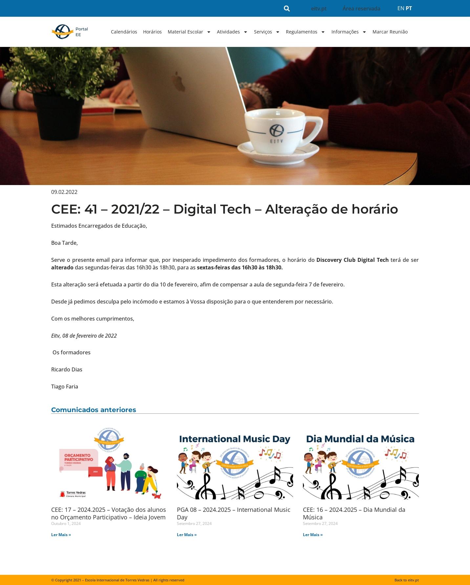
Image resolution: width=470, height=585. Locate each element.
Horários (152, 32)
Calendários (124, 32)
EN (400, 8)
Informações (349, 31)
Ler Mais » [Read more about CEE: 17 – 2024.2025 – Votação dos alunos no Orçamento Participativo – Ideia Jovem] (61, 534)
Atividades (232, 31)
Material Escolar (189, 31)
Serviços (267, 31)
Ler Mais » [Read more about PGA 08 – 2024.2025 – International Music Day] (187, 534)
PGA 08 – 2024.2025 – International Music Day (233, 513)
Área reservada (361, 8)
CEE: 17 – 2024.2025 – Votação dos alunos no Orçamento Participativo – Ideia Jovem (108, 513)
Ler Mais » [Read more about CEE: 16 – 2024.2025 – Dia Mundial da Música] (313, 534)
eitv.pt (319, 8)
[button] (287, 8)
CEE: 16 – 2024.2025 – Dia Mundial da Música (354, 513)
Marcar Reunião (390, 32)
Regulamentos (305, 31)
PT (409, 8)
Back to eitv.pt (407, 579)
